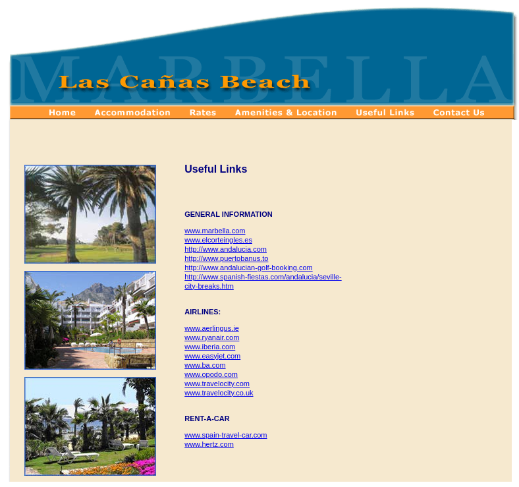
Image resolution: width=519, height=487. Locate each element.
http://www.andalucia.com (225, 249)
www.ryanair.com (211, 337)
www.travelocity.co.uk (218, 393)
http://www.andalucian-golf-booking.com (248, 268)
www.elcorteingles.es (218, 240)
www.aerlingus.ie (211, 328)
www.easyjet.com (212, 356)
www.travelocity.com (217, 383)
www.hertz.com (209, 444)
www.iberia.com (209, 347)
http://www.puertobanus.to (226, 258)
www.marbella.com (214, 231)
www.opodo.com (211, 374)
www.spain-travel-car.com (225, 435)
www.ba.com (204, 365)
